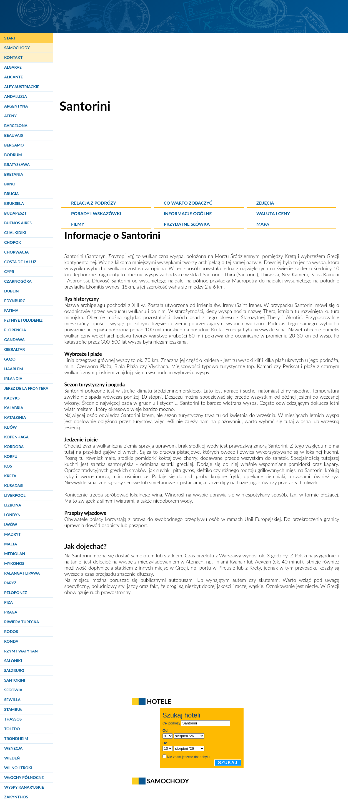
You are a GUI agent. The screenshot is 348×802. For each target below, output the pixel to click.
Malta (10, 544)
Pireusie (226, 568)
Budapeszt (15, 213)
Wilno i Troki (18, 767)
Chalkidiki (15, 232)
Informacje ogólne (188, 213)
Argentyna (16, 106)
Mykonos (14, 563)
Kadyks (12, 398)
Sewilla (12, 699)
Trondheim (16, 738)
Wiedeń (12, 758)
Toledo (12, 728)
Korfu (10, 456)
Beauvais (13, 135)
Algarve (13, 67)
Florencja (15, 329)
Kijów (10, 427)
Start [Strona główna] (10, 38)
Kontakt (13, 57)
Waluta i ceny (273, 213)
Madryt (12, 534)
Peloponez (15, 592)
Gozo (10, 359)
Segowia (13, 689)
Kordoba (14, 446)
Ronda (11, 641)
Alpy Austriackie (21, 86)
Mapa (262, 224)
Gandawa (14, 339)
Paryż (10, 582)
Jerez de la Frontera (26, 388)
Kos (8, 466)
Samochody (17, 47)
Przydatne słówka (187, 224)
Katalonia (15, 417)
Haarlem (13, 368)
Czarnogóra (18, 281)
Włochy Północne (24, 777)
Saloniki (13, 660)
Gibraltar (14, 349)
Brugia (11, 193)
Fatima (11, 310)
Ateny (10, 115)
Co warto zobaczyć (188, 202)
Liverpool (15, 495)
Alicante (13, 77)
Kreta (10, 475)
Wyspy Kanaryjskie (24, 787)
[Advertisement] (202, 158)
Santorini (14, 680)
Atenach (195, 561)
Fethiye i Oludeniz (23, 320)
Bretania (13, 174)
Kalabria (13, 407)
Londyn (12, 514)
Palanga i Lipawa (22, 573)
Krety (255, 568)
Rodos (11, 631)
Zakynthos (16, 796)
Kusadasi (13, 485)
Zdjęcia (265, 202)
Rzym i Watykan (21, 651)
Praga (10, 612)
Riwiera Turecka (21, 621)
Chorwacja (16, 252)
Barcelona (15, 125)
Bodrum (13, 154)
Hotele (159, 701)
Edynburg (15, 300)
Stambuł (13, 709)
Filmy (77, 224)
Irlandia (13, 378)
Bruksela (14, 203)
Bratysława (17, 164)
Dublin (11, 291)
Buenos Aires (18, 222)
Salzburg (14, 670)
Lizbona (12, 505)
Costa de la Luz (20, 261)
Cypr (9, 271)
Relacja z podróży (93, 202)
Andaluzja (15, 96)
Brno (9, 184)
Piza (8, 602)
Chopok (12, 242)
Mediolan (14, 553)
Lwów (10, 524)
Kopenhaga (16, 436)
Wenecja (13, 748)
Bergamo (14, 145)
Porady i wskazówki (96, 213)
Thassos (13, 719)
